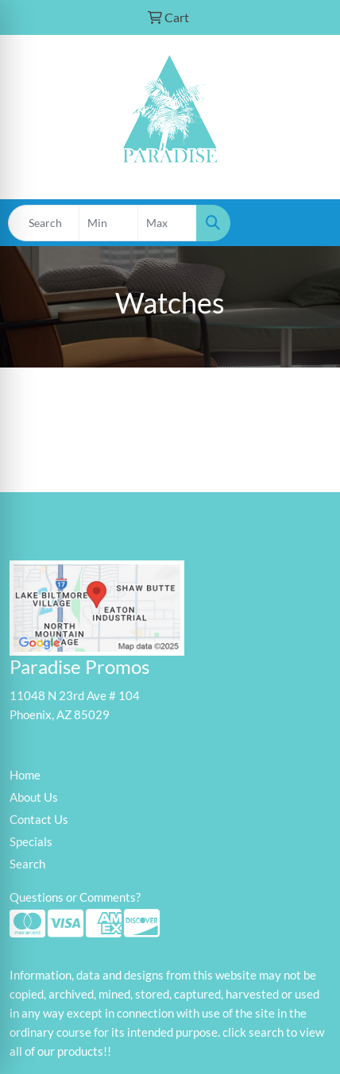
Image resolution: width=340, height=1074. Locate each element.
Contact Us (39, 819)
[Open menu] (308, 223)
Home (25, 775)
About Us (34, 797)
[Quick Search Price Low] (108, 223)
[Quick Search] (43, 223)
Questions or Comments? (75, 897)
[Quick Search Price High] (167, 223)
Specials (31, 842)
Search (27, 864)
